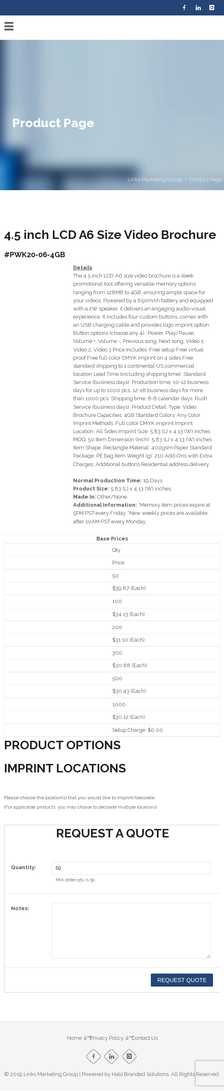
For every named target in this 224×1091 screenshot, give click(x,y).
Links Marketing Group (155, 179)
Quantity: (23, 867)
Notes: (20, 908)
